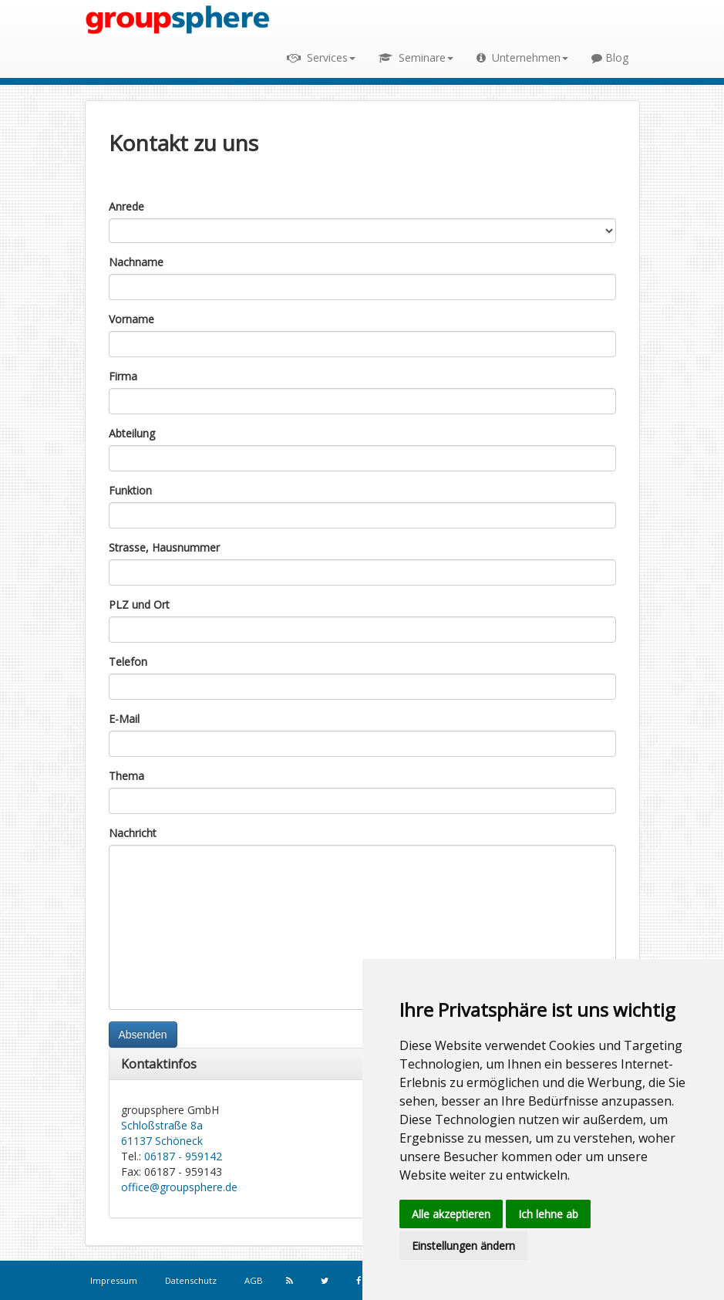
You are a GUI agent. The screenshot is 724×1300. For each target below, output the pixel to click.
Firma (123, 376)
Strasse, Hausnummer (164, 547)
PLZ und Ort (139, 604)
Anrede (126, 206)
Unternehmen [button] (522, 57)
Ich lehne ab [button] (548, 1214)
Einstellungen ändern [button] (463, 1245)
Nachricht (133, 833)
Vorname (131, 319)
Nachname (136, 262)
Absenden (143, 1034)
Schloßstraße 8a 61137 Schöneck (162, 1133)
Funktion (130, 490)
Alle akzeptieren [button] (451, 1214)
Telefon (128, 661)
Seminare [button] (416, 57)
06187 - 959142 (183, 1156)
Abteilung (132, 433)
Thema (126, 775)
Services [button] (321, 57)
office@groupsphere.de (179, 1187)
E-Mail (124, 718)
